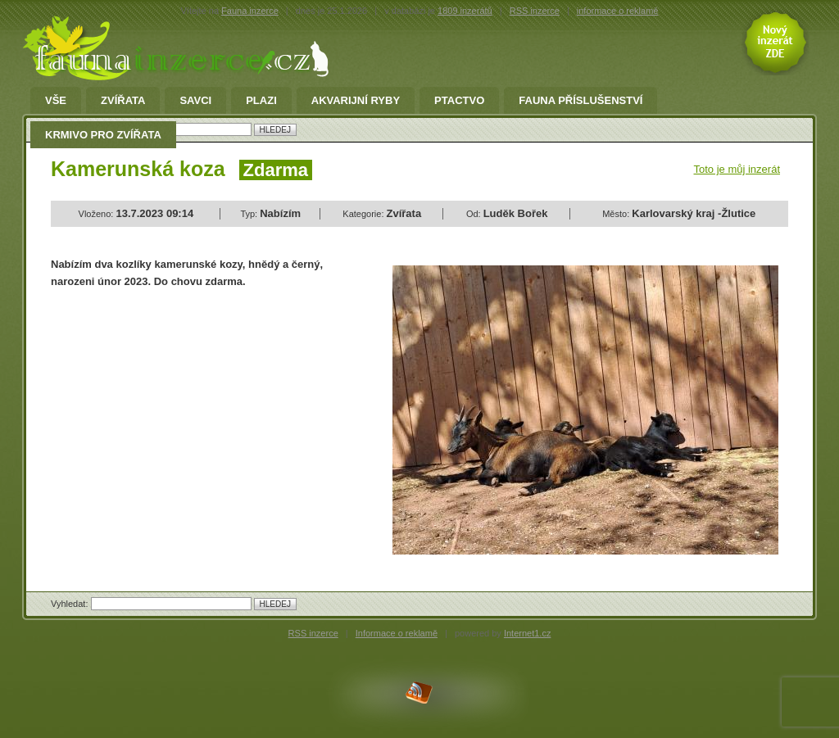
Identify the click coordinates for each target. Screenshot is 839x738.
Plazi (261, 101)
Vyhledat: (71, 604)
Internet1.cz (527, 633)
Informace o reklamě (397, 633)
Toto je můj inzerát (737, 169)
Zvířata (123, 101)
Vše (55, 101)
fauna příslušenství (580, 101)
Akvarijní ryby (356, 101)
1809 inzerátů (465, 11)
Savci (195, 101)
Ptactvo (459, 101)
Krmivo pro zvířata (103, 135)
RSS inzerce (535, 11)
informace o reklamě (618, 11)
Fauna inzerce (250, 11)
